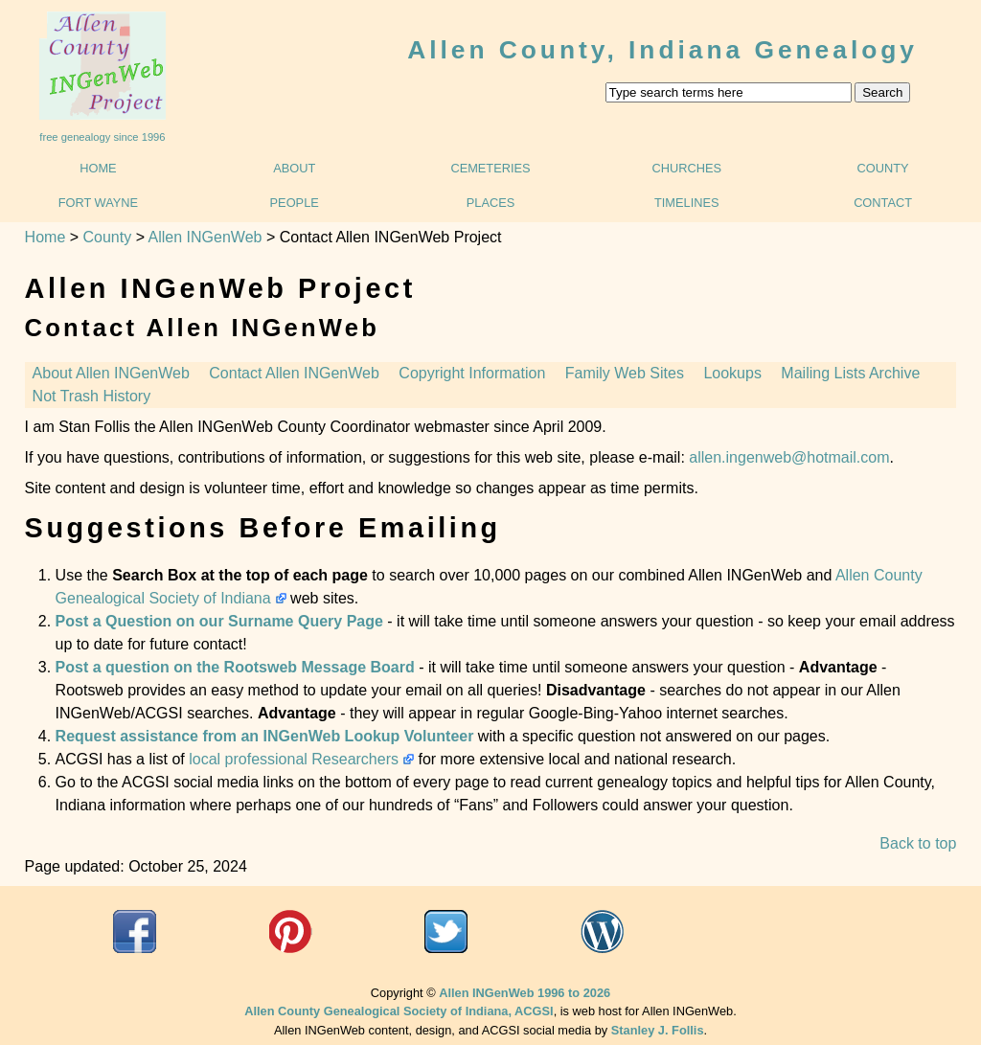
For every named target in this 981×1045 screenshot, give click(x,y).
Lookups (732, 373)
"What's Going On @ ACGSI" (602, 931)
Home (98, 168)
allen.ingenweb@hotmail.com (789, 457)
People (294, 202)
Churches (687, 168)
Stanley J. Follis (657, 1030)
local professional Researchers (294, 759)
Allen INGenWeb (205, 237)
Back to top (917, 843)
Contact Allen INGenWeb (294, 373)
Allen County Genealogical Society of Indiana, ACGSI (398, 1011)
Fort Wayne (98, 202)
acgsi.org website (290, 931)
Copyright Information (472, 373)
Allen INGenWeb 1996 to (524, 993)
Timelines (686, 202)
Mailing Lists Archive (850, 373)
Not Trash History (92, 396)
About (294, 168)
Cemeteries (490, 168)
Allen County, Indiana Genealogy (662, 49)
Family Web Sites (624, 373)
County (883, 168)
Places (491, 202)
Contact (883, 202)
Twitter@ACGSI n (446, 931)
